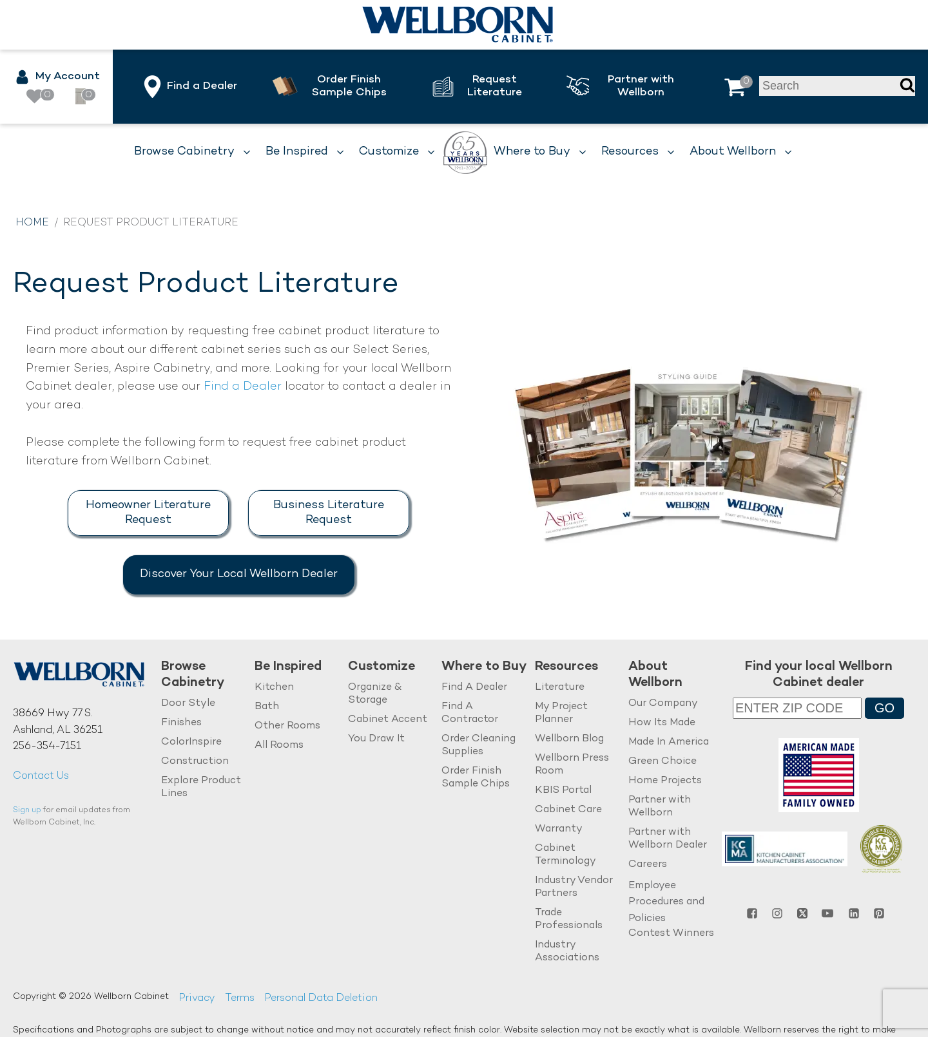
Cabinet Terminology (565, 855)
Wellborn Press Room (572, 765)
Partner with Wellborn (659, 807)
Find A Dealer (474, 687)
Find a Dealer (243, 387)
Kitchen (274, 687)
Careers (647, 864)
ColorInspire (191, 742)
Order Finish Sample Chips (475, 778)
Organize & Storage (374, 694)
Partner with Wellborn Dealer (667, 839)
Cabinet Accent (387, 719)
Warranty (559, 829)
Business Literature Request (328, 512)
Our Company (663, 703)
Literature (560, 687)
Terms (240, 998)
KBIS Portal (563, 790)
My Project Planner (561, 713)
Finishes (181, 723)
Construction (195, 761)
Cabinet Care (568, 809)
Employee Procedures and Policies (666, 902)
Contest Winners (671, 933)
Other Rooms (287, 726)
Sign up (27, 810)
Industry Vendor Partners (574, 887)
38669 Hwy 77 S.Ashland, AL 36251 (57, 722)
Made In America (668, 742)
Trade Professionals (569, 919)
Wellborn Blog (569, 739)
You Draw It (376, 739)
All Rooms (279, 745)
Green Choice (662, 761)
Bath (267, 706)
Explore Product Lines (201, 787)
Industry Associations (567, 952)
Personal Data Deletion (321, 998)
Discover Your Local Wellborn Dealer (239, 574)
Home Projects (665, 780)
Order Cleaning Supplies (478, 745)
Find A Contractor (469, 713)
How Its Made (661, 723)
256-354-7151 (47, 746)
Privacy (197, 998)
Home (32, 223)
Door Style (188, 703)
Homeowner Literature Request (148, 512)
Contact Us (41, 776)
